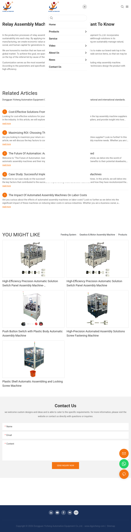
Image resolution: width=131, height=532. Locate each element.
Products (122, 234)
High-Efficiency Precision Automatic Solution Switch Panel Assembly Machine (94, 283)
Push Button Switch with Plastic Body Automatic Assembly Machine (32, 333)
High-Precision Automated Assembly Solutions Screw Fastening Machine (96, 333)
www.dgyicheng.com (95, 526)
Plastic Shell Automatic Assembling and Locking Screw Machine (32, 383)
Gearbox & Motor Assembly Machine (97, 234)
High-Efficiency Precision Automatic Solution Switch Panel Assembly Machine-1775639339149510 (30, 283)
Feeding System (68, 234)
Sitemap (110, 526)
